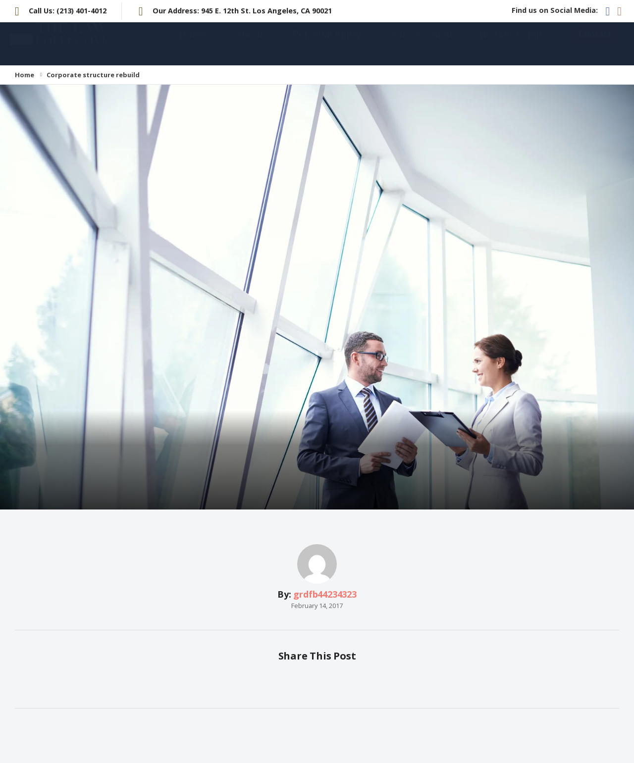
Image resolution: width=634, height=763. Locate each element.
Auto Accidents (424, 44)
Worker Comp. (512, 44)
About (250, 44)
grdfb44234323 (325, 594)
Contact (595, 43)
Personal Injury (327, 44)
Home (193, 44)
